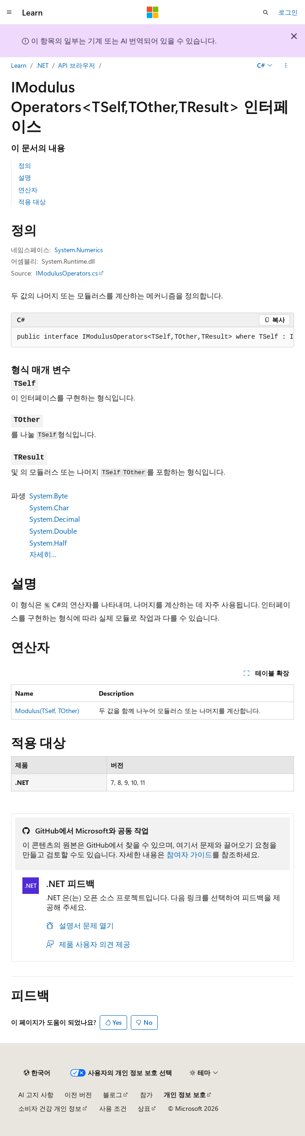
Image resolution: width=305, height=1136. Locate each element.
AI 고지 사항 (36, 1094)
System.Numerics (78, 249)
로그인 (288, 12)
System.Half (48, 542)
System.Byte (48, 495)
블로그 (112, 1094)
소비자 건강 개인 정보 (49, 1108)
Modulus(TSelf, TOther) (47, 710)
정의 (24, 165)
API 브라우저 (76, 65)
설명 (24, 177)
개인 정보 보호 (185, 1094)
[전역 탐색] (9, 12)
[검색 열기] (266, 12)
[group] (152, 337)
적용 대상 (32, 201)
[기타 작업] (286, 65)
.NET (42, 65)
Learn (19, 65)
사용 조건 (113, 1108)
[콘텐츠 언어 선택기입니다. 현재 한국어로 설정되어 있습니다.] (37, 1073)
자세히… (43, 554)
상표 (144, 1108)
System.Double (53, 531)
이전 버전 (78, 1094)
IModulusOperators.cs (67, 273)
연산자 (27, 189)
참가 (146, 1094)
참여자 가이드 (189, 854)
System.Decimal (54, 519)
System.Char (49, 507)
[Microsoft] (153, 12)
